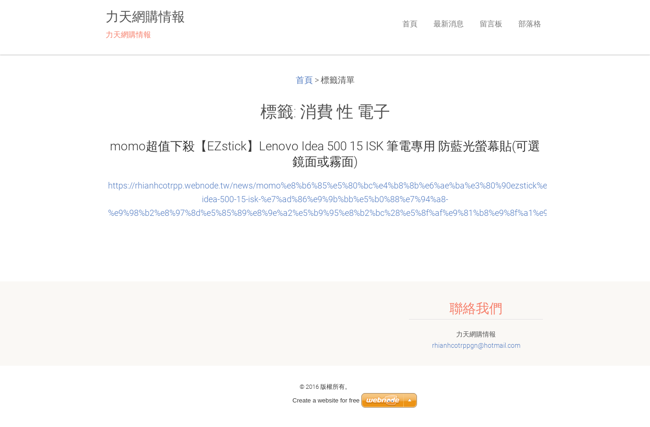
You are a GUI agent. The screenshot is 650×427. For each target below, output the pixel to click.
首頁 (304, 80)
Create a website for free (325, 400)
